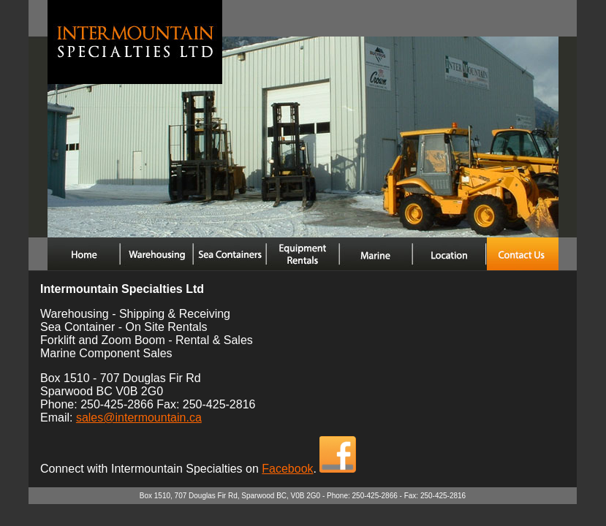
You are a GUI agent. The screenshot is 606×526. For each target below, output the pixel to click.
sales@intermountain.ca (139, 417)
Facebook (287, 468)
